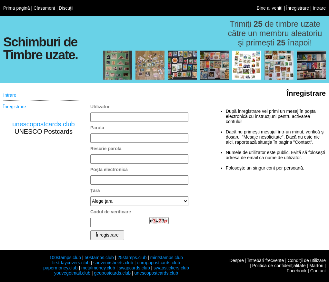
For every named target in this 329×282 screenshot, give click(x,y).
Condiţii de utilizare (307, 260)
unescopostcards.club (43, 124)
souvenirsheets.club (113, 262)
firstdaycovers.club (71, 262)
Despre (236, 260)
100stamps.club (65, 257)
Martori (316, 265)
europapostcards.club (158, 262)
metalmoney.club (98, 267)
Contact (318, 270)
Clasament (44, 8)
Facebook (296, 270)
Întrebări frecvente (265, 260)
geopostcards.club (112, 273)
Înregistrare (297, 8)
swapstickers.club (171, 267)
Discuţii (66, 8)
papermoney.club (60, 267)
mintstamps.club (166, 257)
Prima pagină (16, 8)
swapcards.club (134, 267)
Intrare (319, 8)
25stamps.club (131, 257)
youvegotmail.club (72, 273)
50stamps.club (99, 257)
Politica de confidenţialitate (279, 265)
